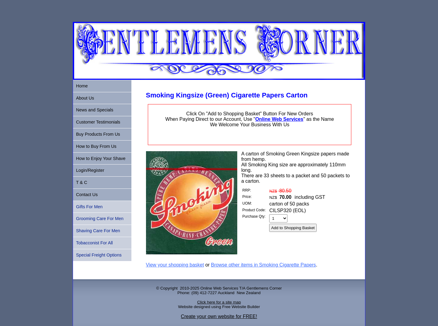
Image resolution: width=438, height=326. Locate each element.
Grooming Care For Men (99, 218)
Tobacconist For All (94, 242)
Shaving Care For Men (98, 230)
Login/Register (90, 170)
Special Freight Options (99, 255)
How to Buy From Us (96, 146)
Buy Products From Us (98, 134)
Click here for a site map (219, 302)
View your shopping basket (175, 264)
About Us (85, 98)
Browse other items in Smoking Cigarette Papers (263, 264)
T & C (81, 182)
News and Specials (94, 109)
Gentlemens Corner (264, 288)
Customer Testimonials (98, 122)
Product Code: (254, 210)
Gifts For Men (89, 206)
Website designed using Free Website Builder (219, 306)
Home (82, 85)
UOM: (247, 203)
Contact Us (87, 194)
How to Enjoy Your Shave (100, 158)
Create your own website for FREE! (219, 316)
